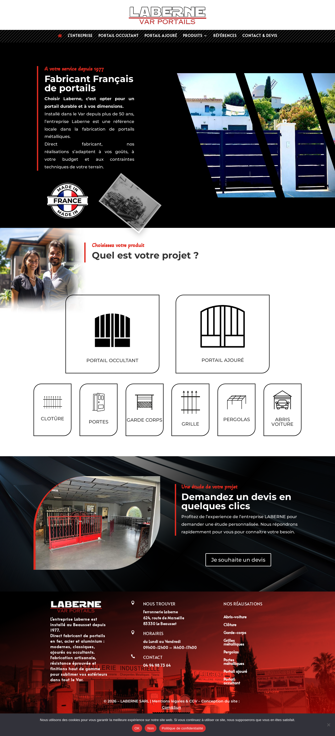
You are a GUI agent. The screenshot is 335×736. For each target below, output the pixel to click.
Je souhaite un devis (238, 560)
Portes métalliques (234, 662)
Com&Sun (171, 707)
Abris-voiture (235, 617)
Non (150, 728)
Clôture (230, 625)
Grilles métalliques (234, 642)
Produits (192, 36)
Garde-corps (235, 633)
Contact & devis (259, 36)
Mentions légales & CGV (175, 701)
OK (137, 728)
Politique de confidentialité (182, 728)
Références (225, 36)
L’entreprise (80, 36)
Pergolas (231, 652)
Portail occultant (118, 36)
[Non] (328, 724)
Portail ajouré (160, 36)
